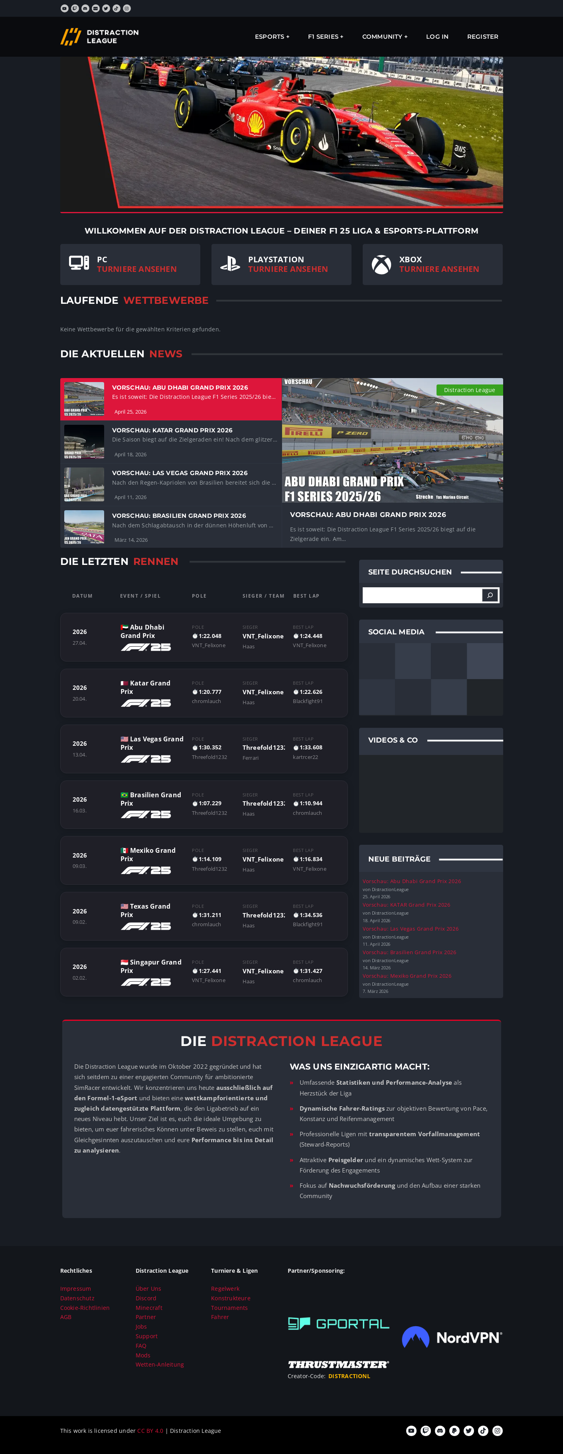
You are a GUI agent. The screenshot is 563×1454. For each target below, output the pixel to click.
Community (382, 36)
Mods (143, 1355)
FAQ (141, 1345)
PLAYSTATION (276, 259)
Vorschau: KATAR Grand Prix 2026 (406, 904)
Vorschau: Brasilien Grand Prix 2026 (409, 952)
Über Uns (149, 1288)
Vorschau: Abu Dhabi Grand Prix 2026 (412, 881)
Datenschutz (77, 1298)
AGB (66, 1317)
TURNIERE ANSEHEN (137, 268)
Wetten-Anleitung (160, 1364)
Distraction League (470, 390)
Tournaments (229, 1307)
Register (483, 36)
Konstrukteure (231, 1298)
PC (102, 259)
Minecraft (149, 1307)
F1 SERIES (323, 36)
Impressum (75, 1288)
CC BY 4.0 (151, 1430)
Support (147, 1336)
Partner (146, 1317)
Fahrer (220, 1317)
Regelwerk (225, 1288)
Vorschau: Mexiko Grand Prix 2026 (407, 975)
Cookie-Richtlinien (85, 1307)
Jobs (141, 1326)
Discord (146, 1298)
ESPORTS (269, 36)
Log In (437, 36)
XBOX (410, 259)
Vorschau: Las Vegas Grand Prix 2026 (411, 928)
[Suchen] (490, 595)
